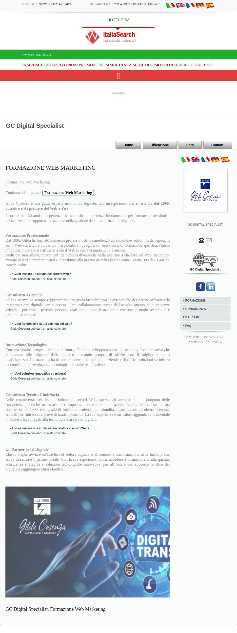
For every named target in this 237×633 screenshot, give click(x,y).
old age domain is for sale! (125, 3)
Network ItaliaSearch (56, 3)
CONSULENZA (195, 309)
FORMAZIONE (195, 300)
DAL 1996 (192, 317)
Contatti (217, 145)
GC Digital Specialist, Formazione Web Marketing (55, 609)
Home (128, 145)
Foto (190, 145)
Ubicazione (160, 145)
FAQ (188, 325)
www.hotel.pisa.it (37, 54)
